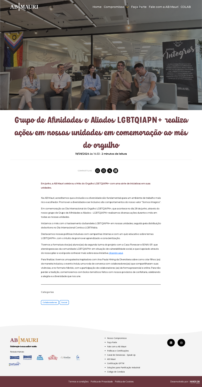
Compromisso (114, 7)
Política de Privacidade (102, 381)
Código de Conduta (116, 371)
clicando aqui (116, 253)
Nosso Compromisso (117, 338)
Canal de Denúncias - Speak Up (121, 355)
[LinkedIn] (171, 342)
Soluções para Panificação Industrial (123, 367)
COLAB (186, 7)
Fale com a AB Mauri (163, 7)
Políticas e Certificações (118, 350)
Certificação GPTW (115, 363)
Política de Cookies (124, 381)
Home (97, 7)
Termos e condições (78, 381)
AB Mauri (111, 359)
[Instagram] (181, 342)
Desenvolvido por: (184, 382)
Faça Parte (139, 7)
